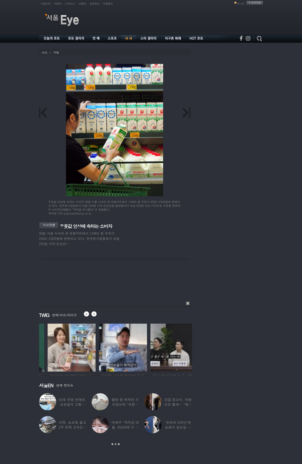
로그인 (241, 3)
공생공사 (95, 3)
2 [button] (116, 444)
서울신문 (46, 3)
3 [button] (119, 444)
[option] (48, 346)
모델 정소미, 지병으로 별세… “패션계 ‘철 (178, 404)
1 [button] (112, 444)
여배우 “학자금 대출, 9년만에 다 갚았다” (125, 427)
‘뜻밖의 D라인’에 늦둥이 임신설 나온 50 (178, 427)
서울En (82, 3)
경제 (56, 52)
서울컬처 (108, 3)
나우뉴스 (70, 3)
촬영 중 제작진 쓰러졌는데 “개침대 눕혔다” (125, 404)
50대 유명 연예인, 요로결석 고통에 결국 (72, 404)
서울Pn (58, 3)
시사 (44, 52)
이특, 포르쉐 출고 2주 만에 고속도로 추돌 (72, 427)
